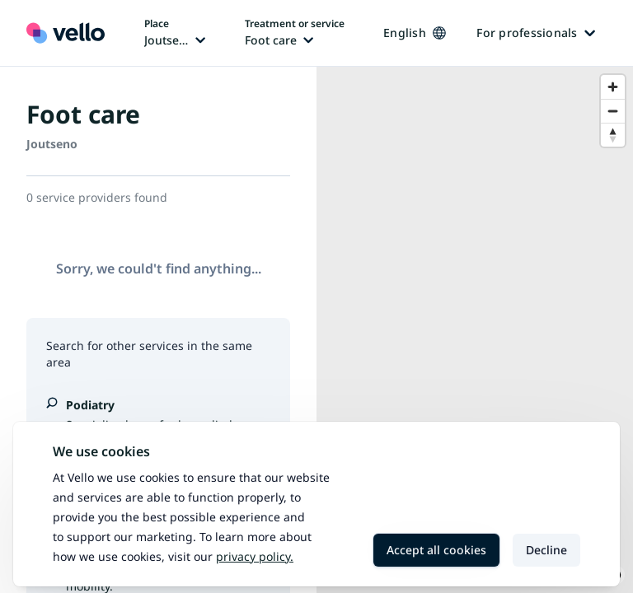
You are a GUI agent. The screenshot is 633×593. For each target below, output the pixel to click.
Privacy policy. (254, 556)
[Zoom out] (613, 111)
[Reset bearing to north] (613, 135)
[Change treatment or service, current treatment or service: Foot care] (295, 33)
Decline (546, 550)
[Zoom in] (613, 87)
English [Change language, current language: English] (414, 32)
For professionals (535, 32)
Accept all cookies (436, 550)
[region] (474, 330)
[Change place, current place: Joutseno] (174, 33)
